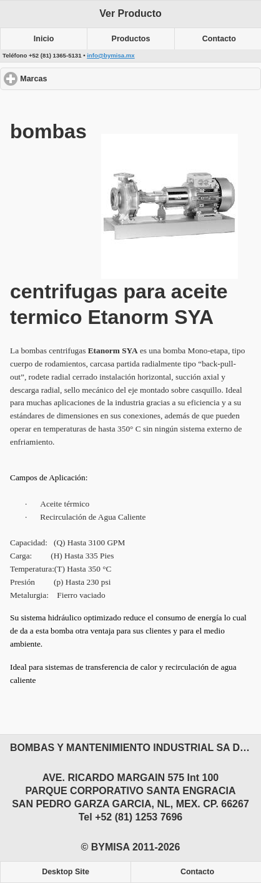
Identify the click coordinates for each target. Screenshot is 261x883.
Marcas (79, 78)
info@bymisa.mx (111, 55)
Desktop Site (65, 871)
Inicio (44, 38)
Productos (131, 38)
